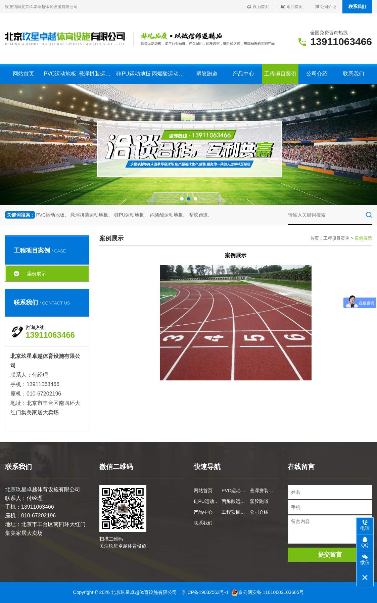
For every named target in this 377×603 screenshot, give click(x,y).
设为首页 (258, 6)
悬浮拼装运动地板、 (91, 215)
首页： (316, 238)
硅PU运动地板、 (131, 215)
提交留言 (330, 554)
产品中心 (243, 74)
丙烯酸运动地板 (170, 74)
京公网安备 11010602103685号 (267, 592)
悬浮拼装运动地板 (97, 74)
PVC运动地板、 (52, 215)
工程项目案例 (280, 74)
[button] (182, 198)
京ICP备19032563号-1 (205, 592)
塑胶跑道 (207, 74)
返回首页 (292, 6)
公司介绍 (325, 6)
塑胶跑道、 (201, 215)
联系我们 (357, 6)
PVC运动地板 (60, 74)
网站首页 (23, 74)
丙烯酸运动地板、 (169, 215)
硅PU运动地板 (133, 74)
